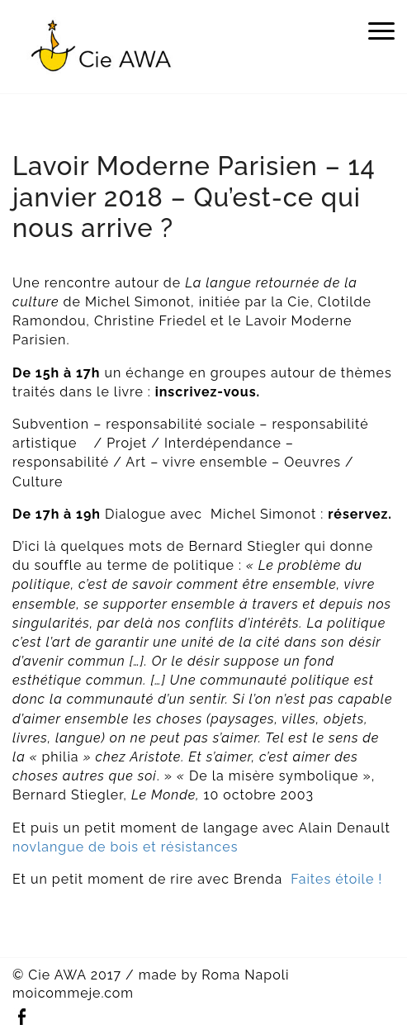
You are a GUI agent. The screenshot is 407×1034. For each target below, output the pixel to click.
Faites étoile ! (336, 879)
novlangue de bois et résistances (125, 847)
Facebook (21, 1017)
